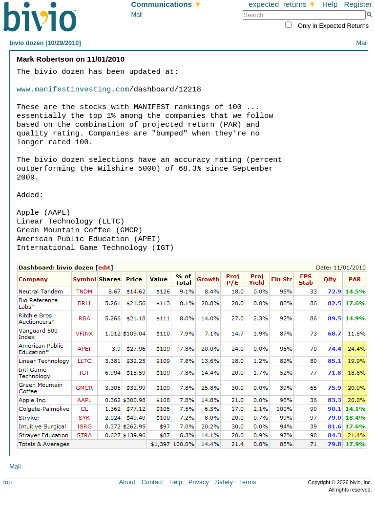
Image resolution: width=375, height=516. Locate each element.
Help (330, 4)
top (7, 482)
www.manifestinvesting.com (73, 89)
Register (358, 4)
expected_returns (282, 4)
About (127, 482)
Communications (166, 4)
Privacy (198, 482)
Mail (137, 14)
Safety (224, 482)
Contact (152, 482)
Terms (247, 482)
